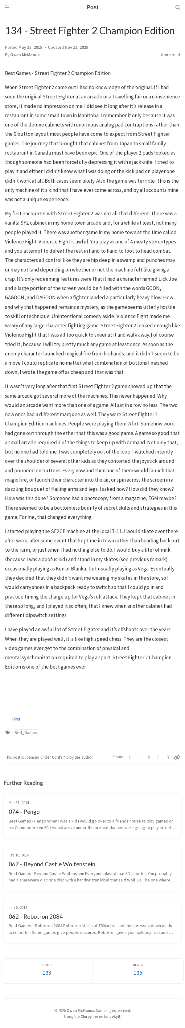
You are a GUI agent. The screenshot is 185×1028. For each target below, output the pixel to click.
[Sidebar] (7, 7)
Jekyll (114, 1016)
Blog (16, 719)
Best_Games (25, 732)
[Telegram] (139, 757)
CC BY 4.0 (60, 757)
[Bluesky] (149, 757)
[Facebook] (130, 757)
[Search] (178, 7)
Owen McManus (25, 54)
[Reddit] (158, 757)
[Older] (47, 971)
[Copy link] (177, 757)
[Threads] (168, 757)
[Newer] (138, 971)
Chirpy (86, 1016)
